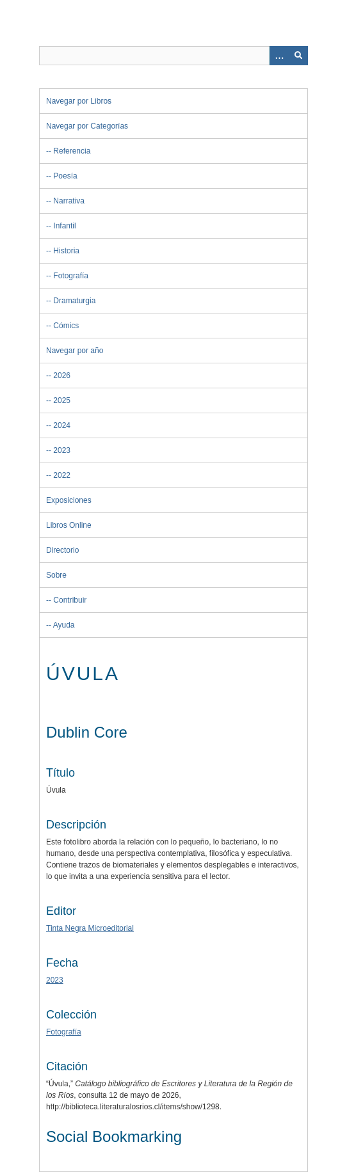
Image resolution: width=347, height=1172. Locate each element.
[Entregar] (298, 55)
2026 (61, 375)
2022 (61, 475)
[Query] (173, 55)
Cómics (66, 325)
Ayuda (64, 625)
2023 (61, 450)
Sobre (56, 575)
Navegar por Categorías (87, 126)
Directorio (62, 550)
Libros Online (69, 525)
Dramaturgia (74, 300)
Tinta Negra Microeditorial (90, 928)
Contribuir (69, 600)
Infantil (64, 225)
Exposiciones (69, 500)
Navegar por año (74, 350)
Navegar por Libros (78, 101)
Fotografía (70, 275)
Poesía (65, 175)
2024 (61, 425)
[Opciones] (279, 55)
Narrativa (69, 200)
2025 (61, 400)
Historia (66, 250)
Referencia (71, 150)
